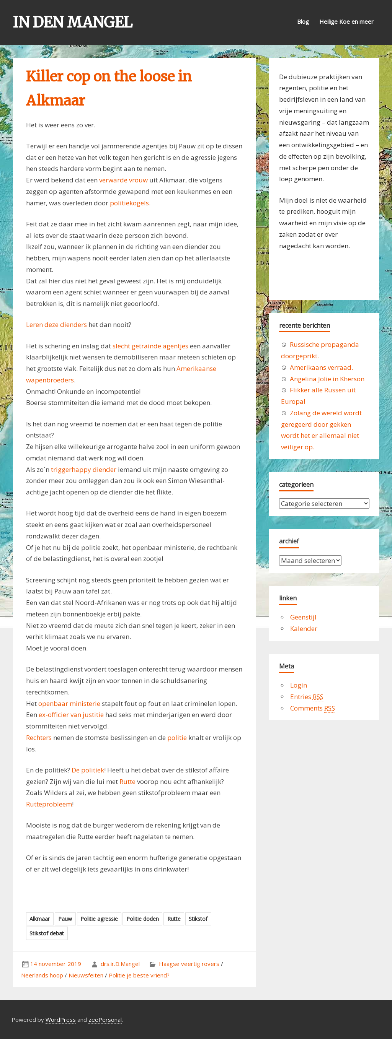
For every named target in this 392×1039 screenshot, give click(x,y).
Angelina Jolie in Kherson (327, 378)
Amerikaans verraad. (321, 367)
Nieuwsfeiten (86, 975)
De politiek (88, 770)
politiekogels (129, 202)
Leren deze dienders (56, 324)
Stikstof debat (46, 933)
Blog (303, 21)
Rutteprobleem (49, 804)
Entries (306, 696)
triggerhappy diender (83, 469)
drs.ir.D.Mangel (120, 963)
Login (298, 685)
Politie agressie (99, 918)
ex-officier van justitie (71, 714)
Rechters (39, 737)
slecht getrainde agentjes (150, 345)
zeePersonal (105, 1019)
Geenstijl (303, 617)
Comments (312, 708)
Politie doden (142, 918)
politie (177, 737)
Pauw (65, 918)
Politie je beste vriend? (139, 975)
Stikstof (198, 918)
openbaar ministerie (69, 703)
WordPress (61, 1019)
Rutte (127, 781)
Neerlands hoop (42, 975)
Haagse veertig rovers (189, 963)
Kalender (303, 628)
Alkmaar (39, 918)
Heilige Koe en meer (346, 21)
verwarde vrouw (123, 180)
